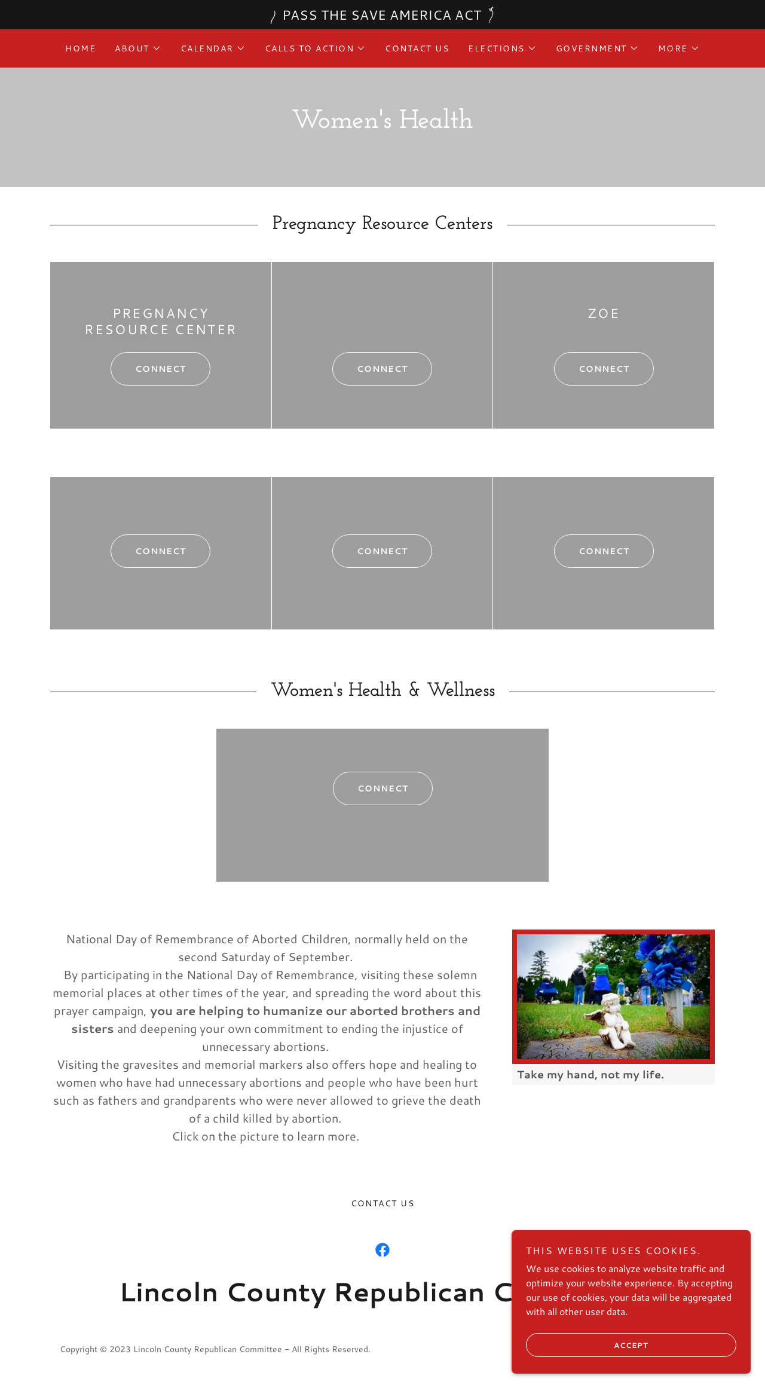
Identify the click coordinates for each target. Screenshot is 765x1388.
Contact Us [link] (417, 48)
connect (370, 369)
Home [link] (80, 48)
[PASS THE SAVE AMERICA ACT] (382, 15)
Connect (148, 369)
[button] (138, 48)
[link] (382, 1250)
